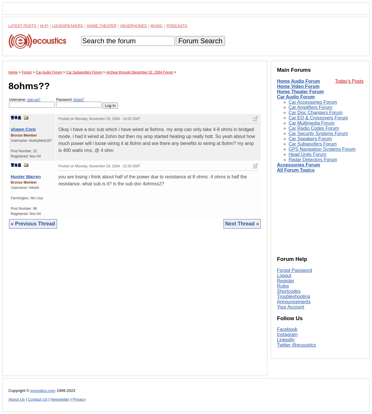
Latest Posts (22, 26)
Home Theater (102, 26)
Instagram (287, 334)
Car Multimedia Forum (312, 123)
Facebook (287, 329)
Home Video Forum (298, 86)
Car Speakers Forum (310, 138)
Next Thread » (242, 224)
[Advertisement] (134, 306)
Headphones (133, 26)
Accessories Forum (298, 164)
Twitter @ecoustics (296, 345)
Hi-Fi (44, 26)
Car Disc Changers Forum (316, 112)
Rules (283, 286)
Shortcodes (289, 291)
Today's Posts (349, 81)
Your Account (290, 306)
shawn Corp (23, 129)
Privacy (79, 399)
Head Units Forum (307, 154)
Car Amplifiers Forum (310, 107)
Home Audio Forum (298, 81)
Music (157, 26)
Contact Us (37, 399)
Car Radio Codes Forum (314, 128)
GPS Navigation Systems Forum (322, 149)
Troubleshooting (293, 296)
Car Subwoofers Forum (313, 143)
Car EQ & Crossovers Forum (318, 117)
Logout (284, 275)
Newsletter (60, 399)
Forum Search (200, 41)
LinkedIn (286, 339)
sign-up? (33, 100)
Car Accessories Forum (313, 102)
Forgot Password (294, 270)
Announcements (294, 301)
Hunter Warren (26, 176)
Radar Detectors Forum (313, 159)
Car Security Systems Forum (318, 133)
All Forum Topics (295, 170)
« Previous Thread (33, 224)
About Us (16, 399)
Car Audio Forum (296, 96)
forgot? (78, 100)
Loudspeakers (67, 26)
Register (285, 280)
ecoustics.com (43, 390)
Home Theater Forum (300, 91)
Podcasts (177, 26)
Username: (32, 103)
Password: (79, 103)
